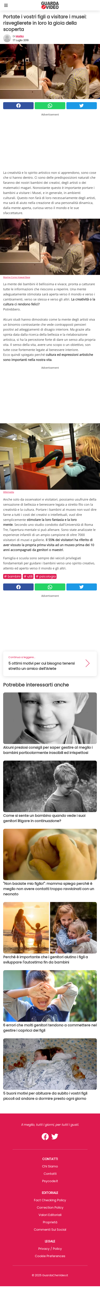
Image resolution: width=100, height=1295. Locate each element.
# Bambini (12, 576)
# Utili (28, 576)
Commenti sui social (50, 1229)
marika (20, 36)
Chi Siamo (50, 1166)
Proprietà (50, 1222)
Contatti (50, 1173)
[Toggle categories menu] (6, 5)
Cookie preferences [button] (50, 1256)
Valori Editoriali (50, 1215)
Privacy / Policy (50, 1248)
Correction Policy (50, 1207)
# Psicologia (46, 576)
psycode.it (50, 1181)
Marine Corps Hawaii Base (16, 277)
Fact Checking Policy (50, 1200)
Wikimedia (8, 492)
